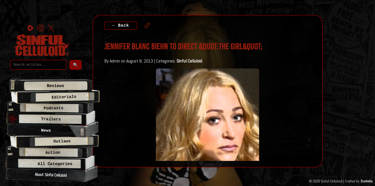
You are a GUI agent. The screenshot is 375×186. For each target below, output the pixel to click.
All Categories (55, 164)
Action (52, 152)
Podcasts (53, 108)
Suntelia (366, 181)
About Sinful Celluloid (51, 175)
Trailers (51, 119)
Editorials (63, 97)
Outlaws (62, 141)
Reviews (55, 86)
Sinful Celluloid (189, 61)
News (46, 130)
